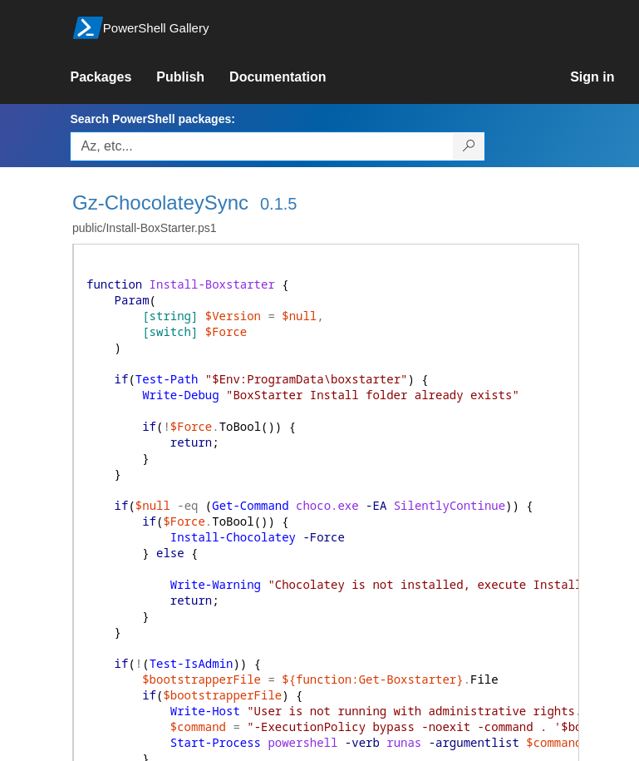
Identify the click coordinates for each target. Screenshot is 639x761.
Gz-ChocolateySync (160, 202)
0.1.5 (278, 204)
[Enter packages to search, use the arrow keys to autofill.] (262, 146)
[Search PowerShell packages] (469, 146)
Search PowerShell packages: (152, 119)
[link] (113, 77)
